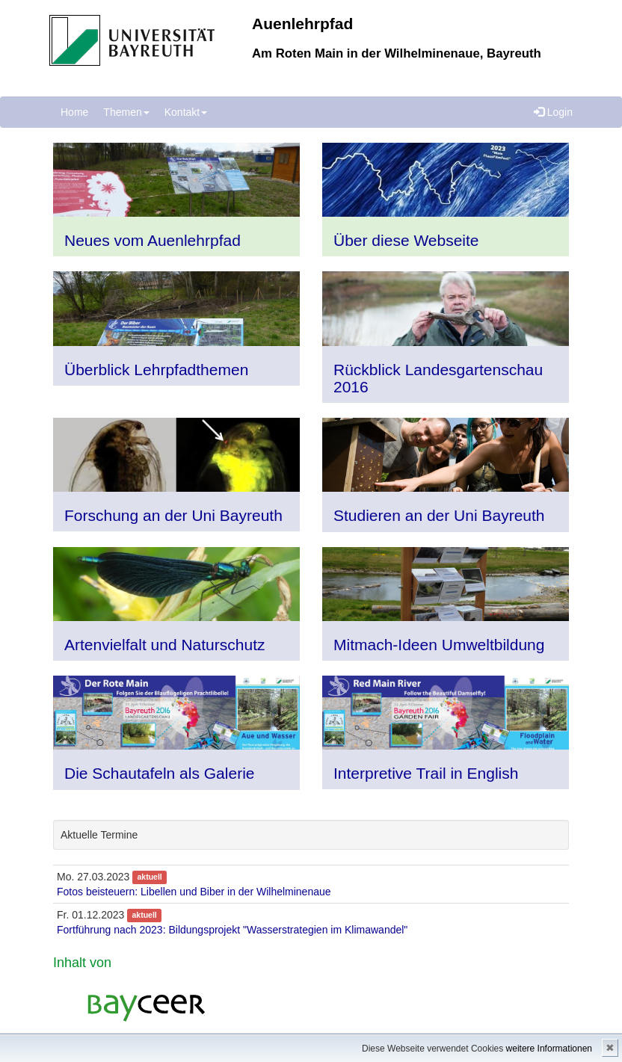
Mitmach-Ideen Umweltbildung (438, 644)
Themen (126, 112)
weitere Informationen (549, 1048)
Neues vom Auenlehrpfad (152, 240)
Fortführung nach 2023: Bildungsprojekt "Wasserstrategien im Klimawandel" (232, 930)
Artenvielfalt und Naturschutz (164, 644)
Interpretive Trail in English (425, 773)
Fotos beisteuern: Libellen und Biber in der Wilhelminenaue (194, 892)
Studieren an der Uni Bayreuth (439, 515)
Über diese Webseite (406, 240)
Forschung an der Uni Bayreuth (173, 515)
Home (74, 112)
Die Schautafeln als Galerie (159, 773)
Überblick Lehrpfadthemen (156, 369)
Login (553, 112)
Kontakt (185, 112)
